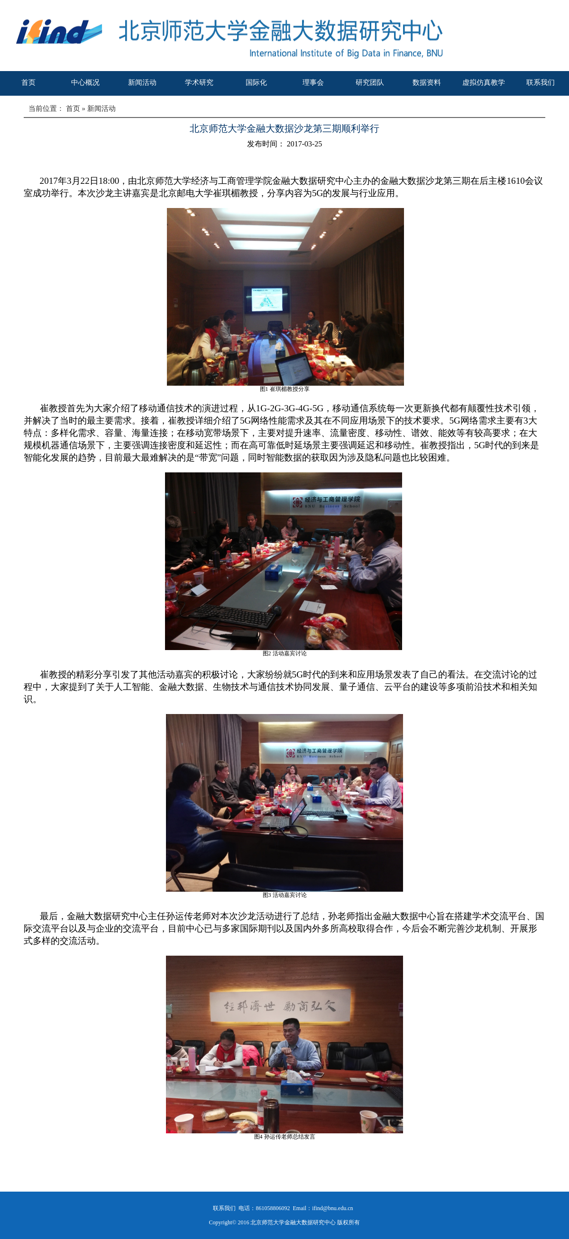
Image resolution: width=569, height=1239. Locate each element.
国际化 (256, 82)
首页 (28, 82)
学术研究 (199, 82)
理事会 (313, 82)
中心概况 (85, 82)
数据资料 (427, 82)
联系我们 (540, 82)
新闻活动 (142, 82)
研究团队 (370, 82)
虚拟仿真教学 (483, 82)
